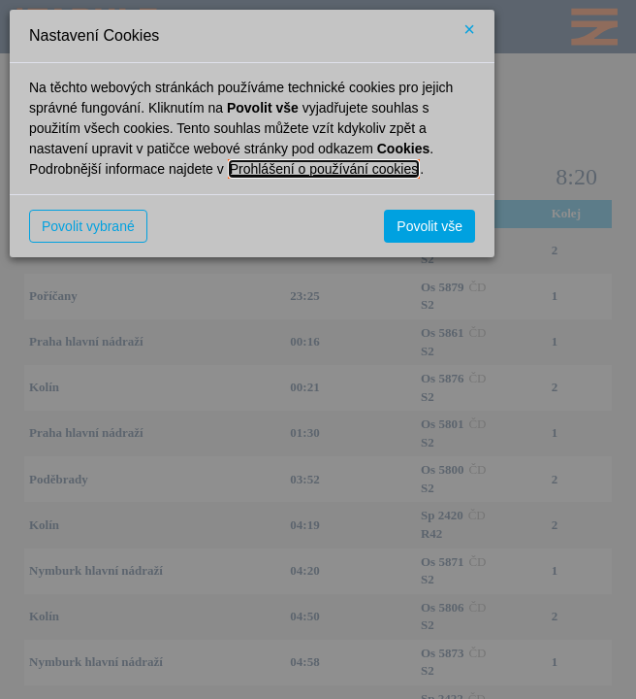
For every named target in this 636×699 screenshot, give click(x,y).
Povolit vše (429, 226)
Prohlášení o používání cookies (324, 169)
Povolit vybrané (88, 226)
